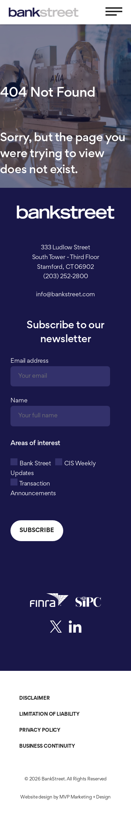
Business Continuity (47, 746)
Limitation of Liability (49, 714)
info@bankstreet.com (65, 295)
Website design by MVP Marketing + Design (65, 797)
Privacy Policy (39, 730)
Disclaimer (34, 698)
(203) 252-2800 (65, 277)
